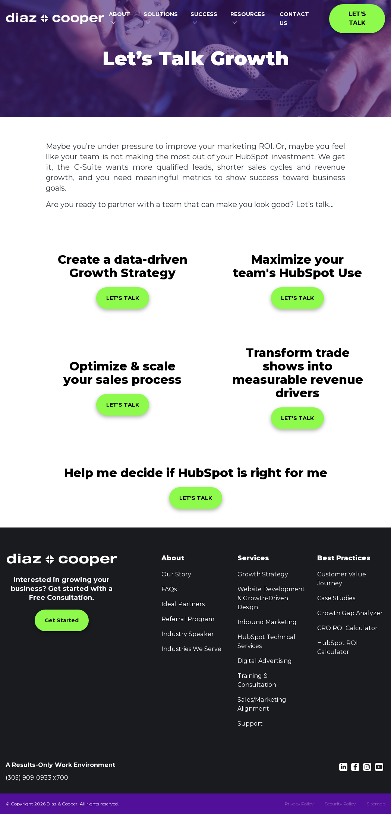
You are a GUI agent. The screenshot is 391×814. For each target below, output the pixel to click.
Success (203, 14)
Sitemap (376, 804)
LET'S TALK (122, 298)
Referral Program (187, 619)
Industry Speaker (187, 634)
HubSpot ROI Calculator (337, 647)
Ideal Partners (182, 604)
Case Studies (336, 598)
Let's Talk (358, 18)
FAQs (169, 589)
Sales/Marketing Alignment (261, 704)
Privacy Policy (299, 804)
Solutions (161, 14)
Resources (247, 14)
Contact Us (295, 18)
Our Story (176, 574)
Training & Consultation (256, 680)
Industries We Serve (191, 648)
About (119, 14)
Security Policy (340, 804)
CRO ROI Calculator (347, 628)
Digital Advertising (264, 660)
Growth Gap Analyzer (349, 613)
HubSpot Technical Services (266, 641)
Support (250, 723)
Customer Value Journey (341, 579)
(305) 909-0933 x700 (37, 777)
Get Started (62, 620)
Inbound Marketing (266, 622)
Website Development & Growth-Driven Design (271, 598)
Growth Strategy (262, 574)
